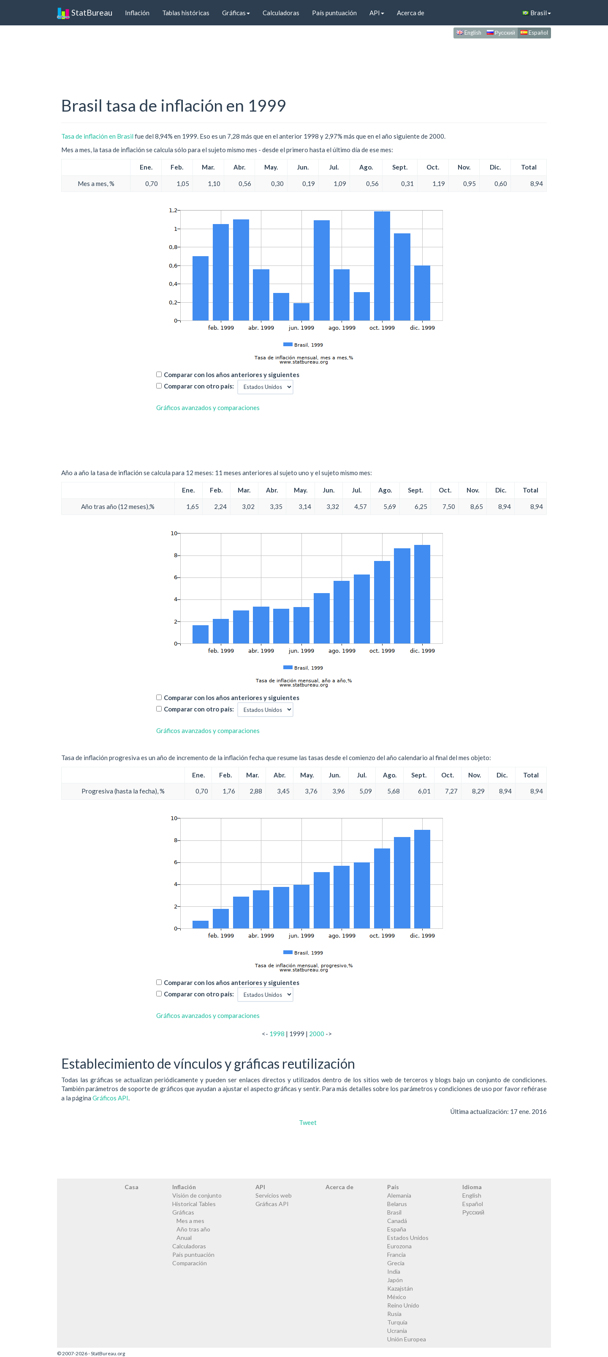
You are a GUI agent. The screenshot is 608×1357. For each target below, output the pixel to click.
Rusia (394, 1313)
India (393, 1271)
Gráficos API (110, 1098)
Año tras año (193, 1229)
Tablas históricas (185, 12)
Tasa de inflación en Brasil (97, 136)
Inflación (137, 12)
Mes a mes (190, 1220)
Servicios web (273, 1195)
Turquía (397, 1322)
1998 (277, 1033)
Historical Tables (194, 1203)
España (396, 1229)
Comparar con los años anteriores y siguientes (231, 374)
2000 (316, 1033)
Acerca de (410, 12)
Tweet (308, 1122)
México (396, 1296)
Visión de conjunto (197, 1195)
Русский (501, 32)
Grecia (395, 1263)
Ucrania (397, 1330)
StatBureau (84, 12)
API (376, 12)
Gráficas (236, 12)
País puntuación (334, 12)
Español (534, 32)
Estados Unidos (408, 1237)
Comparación (189, 1263)
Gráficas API (272, 1203)
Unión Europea (406, 1339)
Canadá (397, 1220)
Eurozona (399, 1246)
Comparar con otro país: (199, 386)
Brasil (536, 12)
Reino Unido (403, 1305)
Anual (184, 1237)
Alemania (399, 1195)
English (468, 32)
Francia (396, 1254)
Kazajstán (400, 1288)
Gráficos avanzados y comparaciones (208, 407)
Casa (131, 1186)
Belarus (397, 1203)
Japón (395, 1279)
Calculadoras (281, 12)
